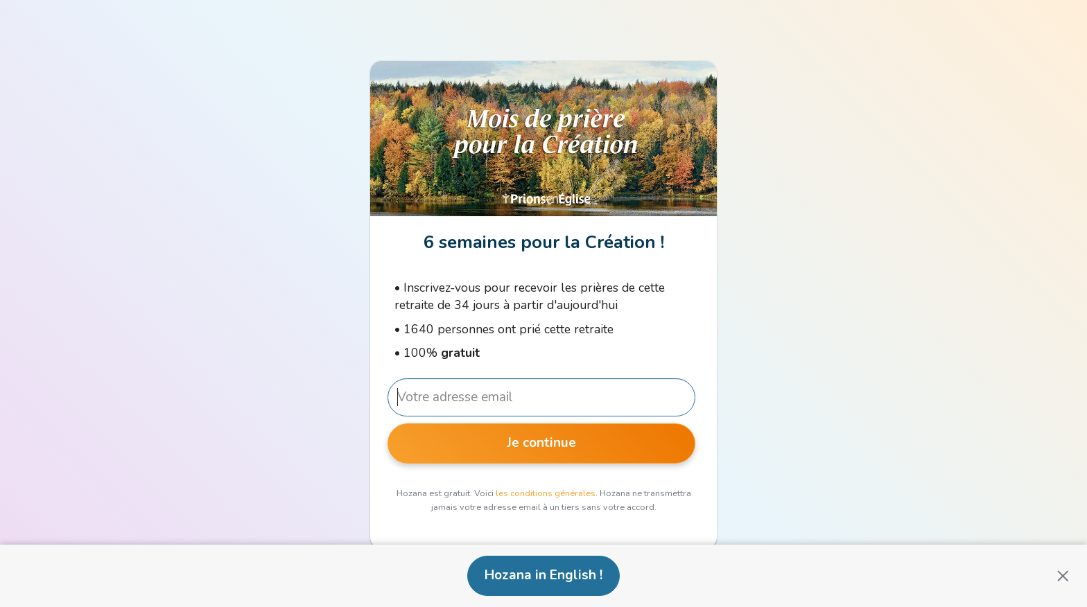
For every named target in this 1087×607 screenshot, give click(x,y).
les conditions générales (545, 493)
